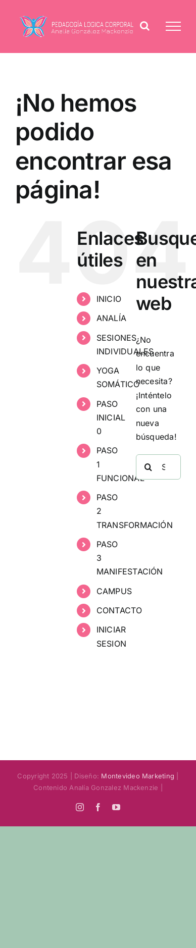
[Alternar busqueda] (145, 26)
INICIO (108, 299)
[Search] (148, 467)
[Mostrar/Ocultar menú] (173, 26)
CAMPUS (114, 591)
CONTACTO (119, 610)
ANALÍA (111, 318)
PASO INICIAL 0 (111, 417)
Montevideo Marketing (137, 776)
